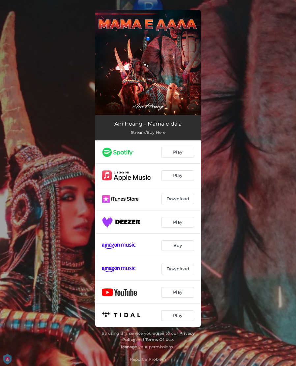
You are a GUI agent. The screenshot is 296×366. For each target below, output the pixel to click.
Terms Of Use (159, 339)
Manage (129, 346)
